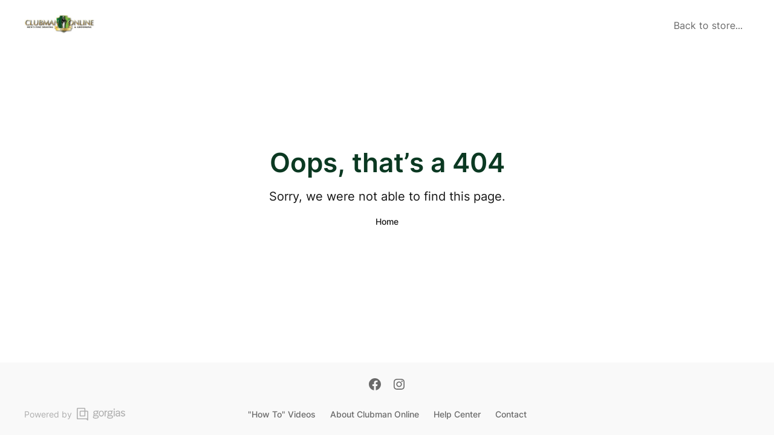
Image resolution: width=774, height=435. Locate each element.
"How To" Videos (282, 414)
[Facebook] (375, 385)
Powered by (74, 414)
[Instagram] (399, 385)
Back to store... (708, 25)
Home (387, 221)
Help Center (457, 414)
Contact (511, 414)
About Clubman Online (374, 414)
